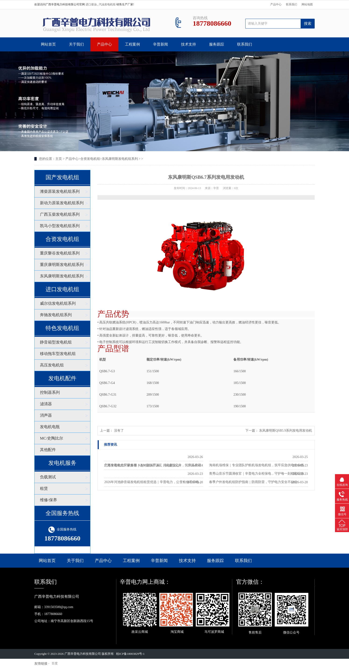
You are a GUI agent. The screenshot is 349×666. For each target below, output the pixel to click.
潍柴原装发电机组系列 (60, 191)
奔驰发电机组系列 (56, 315)
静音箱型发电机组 (56, 342)
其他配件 (48, 450)
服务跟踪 (216, 44)
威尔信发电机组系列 (58, 303)
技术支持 (188, 44)
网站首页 (48, 44)
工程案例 (132, 44)
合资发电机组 (90, 159)
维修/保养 (48, 500)
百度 (55, 663)
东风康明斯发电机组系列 (120, 159)
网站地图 (307, 4)
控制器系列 (50, 392)
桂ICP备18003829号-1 (130, 653)
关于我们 (76, 44)
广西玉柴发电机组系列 (60, 214)
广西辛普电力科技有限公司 (82, 653)
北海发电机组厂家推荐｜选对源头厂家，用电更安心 (141, 465)
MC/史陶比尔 (51, 438)
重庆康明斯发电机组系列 (62, 264)
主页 (58, 159)
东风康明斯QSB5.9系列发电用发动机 (285, 430)
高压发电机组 (52, 365)
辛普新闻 (160, 44)
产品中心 (275, 4)
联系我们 (291, 4)
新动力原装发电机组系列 (62, 203)
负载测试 (48, 477)
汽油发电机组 (107, 4)
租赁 (44, 488)
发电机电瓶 (50, 427)
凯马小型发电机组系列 (60, 226)
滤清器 (46, 404)
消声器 (46, 415)
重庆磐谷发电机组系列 (60, 253)
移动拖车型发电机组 (58, 353)
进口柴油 (91, 4)
